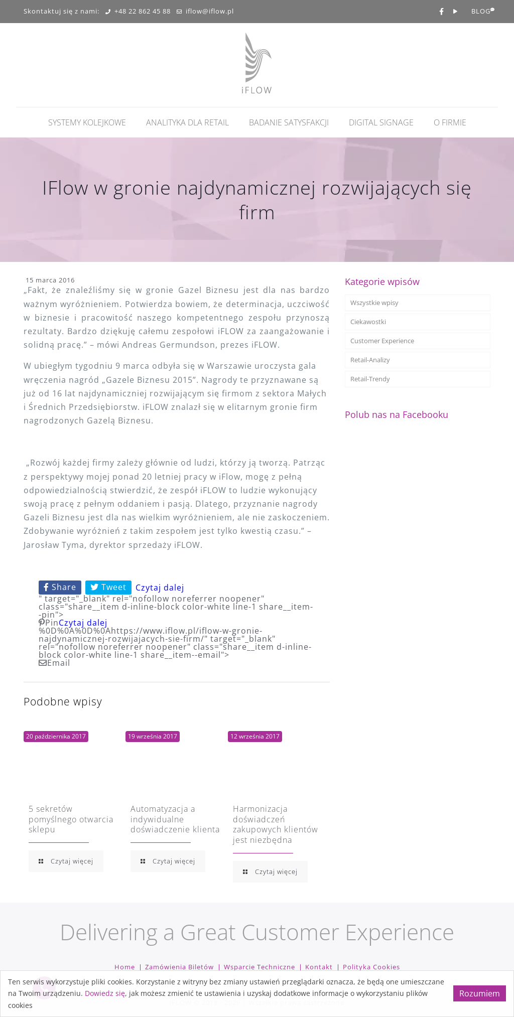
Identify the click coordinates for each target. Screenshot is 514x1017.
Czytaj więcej (66, 860)
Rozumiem (479, 993)
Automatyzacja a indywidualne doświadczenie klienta (175, 819)
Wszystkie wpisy (374, 302)
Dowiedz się (105, 993)
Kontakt (319, 966)
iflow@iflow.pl (205, 12)
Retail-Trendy (370, 378)
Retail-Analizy (370, 359)
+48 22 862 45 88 (138, 12)
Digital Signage (381, 122)
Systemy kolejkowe (87, 122)
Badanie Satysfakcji (289, 122)
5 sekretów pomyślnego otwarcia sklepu (71, 819)
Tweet (108, 587)
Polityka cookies (371, 966)
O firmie (450, 122)
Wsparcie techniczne (259, 966)
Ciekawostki (368, 321)
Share (60, 587)
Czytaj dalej (160, 588)
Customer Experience (382, 340)
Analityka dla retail (187, 122)
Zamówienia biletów (179, 966)
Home (124, 966)
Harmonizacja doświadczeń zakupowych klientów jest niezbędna (275, 824)
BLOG (480, 12)
